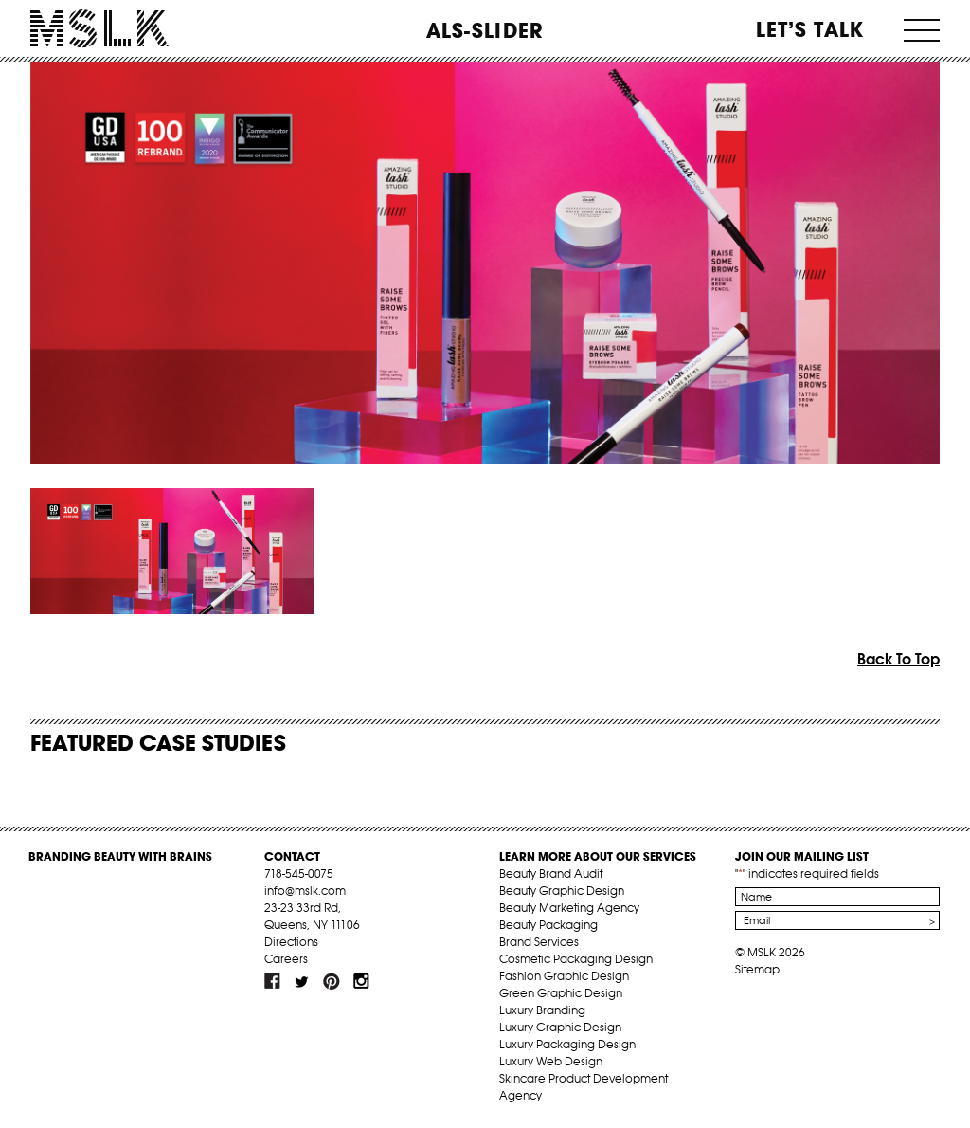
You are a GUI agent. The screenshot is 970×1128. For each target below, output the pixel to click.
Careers (286, 959)
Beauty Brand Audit (550, 873)
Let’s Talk (810, 29)
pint (331, 981)
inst (360, 981)
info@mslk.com (305, 890)
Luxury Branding (542, 1010)
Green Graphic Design (560, 993)
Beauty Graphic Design (561, 890)
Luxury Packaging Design (567, 1044)
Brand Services (539, 942)
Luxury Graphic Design (560, 1027)
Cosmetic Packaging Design (576, 959)
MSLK (99, 28)
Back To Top (898, 658)
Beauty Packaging (548, 925)
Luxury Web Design (550, 1061)
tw (302, 981)
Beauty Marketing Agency (569, 908)
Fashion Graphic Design (564, 976)
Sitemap (757, 969)
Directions (291, 942)
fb (272, 981)
